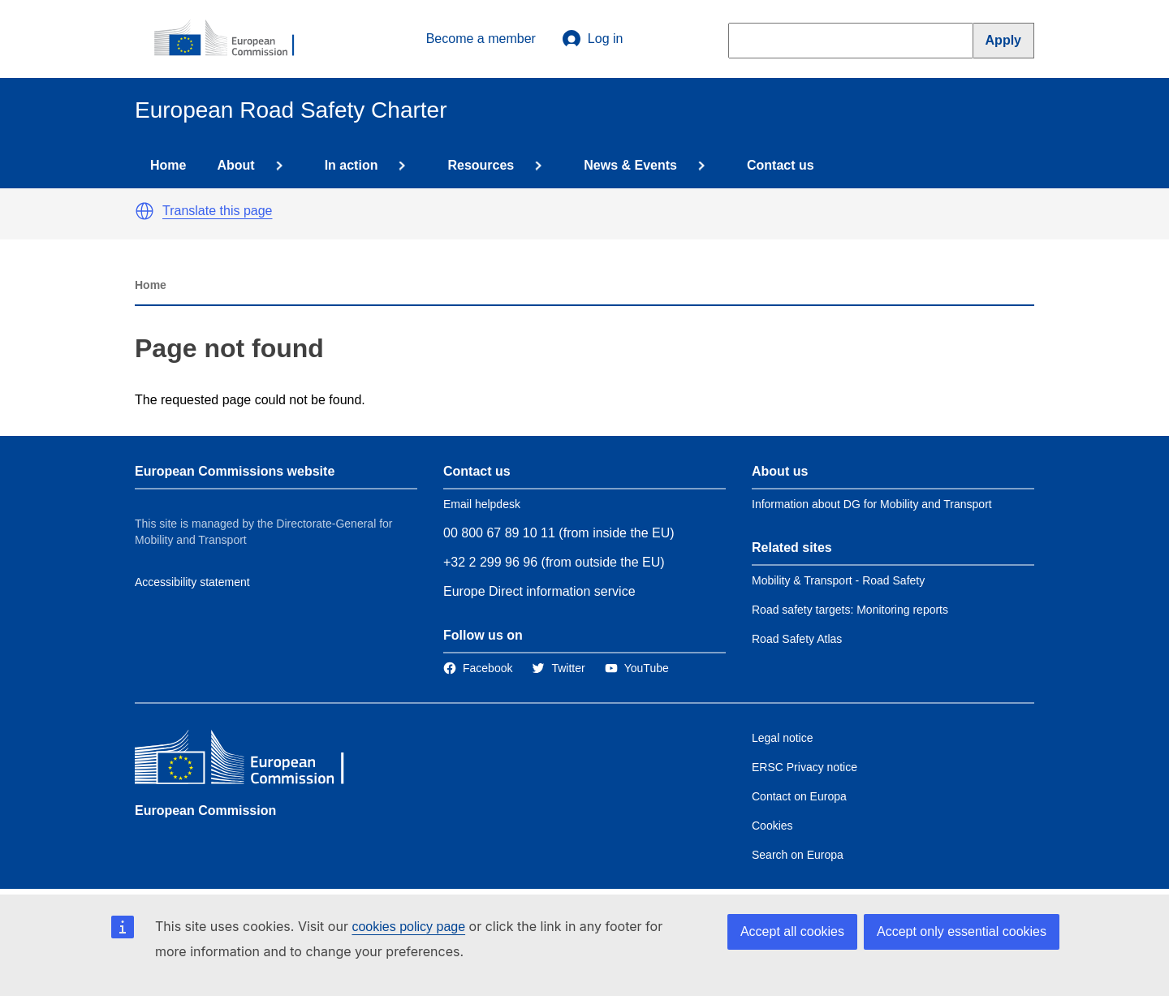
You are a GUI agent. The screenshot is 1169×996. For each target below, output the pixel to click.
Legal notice (782, 737)
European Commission (205, 810)
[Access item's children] (276, 165)
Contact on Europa (799, 796)
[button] (144, 211)
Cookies (772, 825)
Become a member (481, 38)
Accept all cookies (792, 931)
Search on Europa (797, 854)
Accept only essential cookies (961, 931)
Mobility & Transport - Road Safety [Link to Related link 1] (838, 580)
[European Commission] (233, 38)
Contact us (780, 165)
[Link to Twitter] (558, 668)
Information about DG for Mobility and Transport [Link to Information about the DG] (872, 504)
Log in (592, 39)
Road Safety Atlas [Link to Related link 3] (797, 638)
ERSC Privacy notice (804, 767)
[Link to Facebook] (477, 668)
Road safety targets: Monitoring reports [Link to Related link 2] (850, 609)
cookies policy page (408, 926)
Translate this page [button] (217, 211)
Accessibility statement (192, 582)
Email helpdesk (481, 504)
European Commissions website (234, 471)
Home (168, 165)
